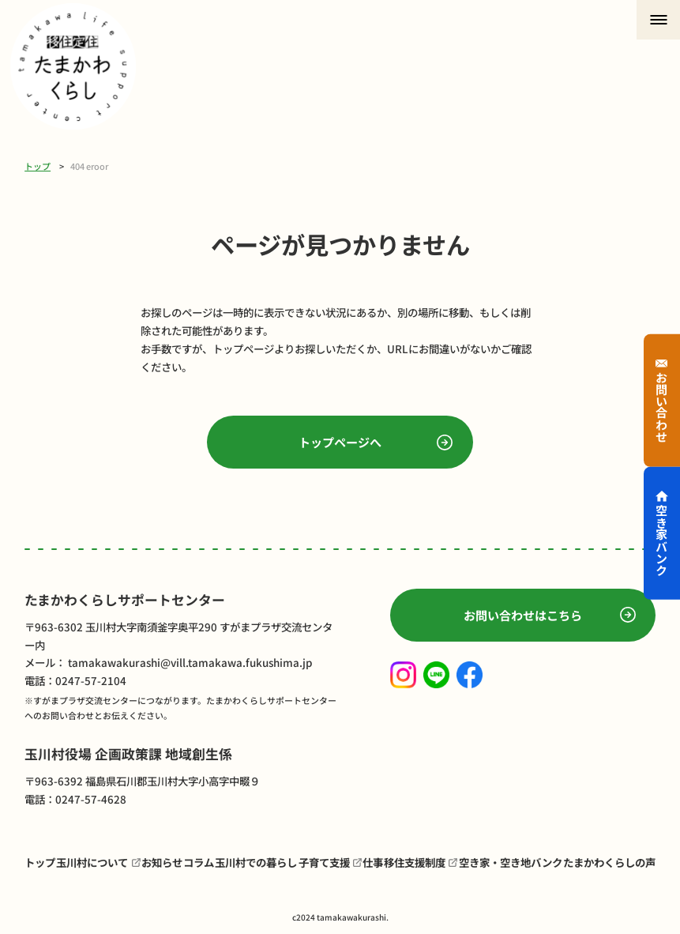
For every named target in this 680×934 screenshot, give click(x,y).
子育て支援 (324, 862)
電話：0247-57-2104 (75, 680)
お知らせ (161, 862)
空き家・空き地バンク (510, 862)
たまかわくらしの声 (609, 862)
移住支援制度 (414, 862)
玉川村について (92, 862)
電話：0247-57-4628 (75, 799)
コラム (198, 862)
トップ (37, 166)
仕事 (373, 862)
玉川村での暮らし (256, 862)
